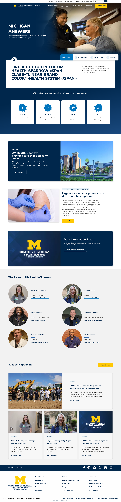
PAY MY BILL (113, 57)
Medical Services (53, 5)
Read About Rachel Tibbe (91, 298)
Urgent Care (92, 477)
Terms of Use (64, 500)
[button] (105, 1)
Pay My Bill (59, 1)
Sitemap (55, 500)
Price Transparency (67, 490)
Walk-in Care (93, 480)
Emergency (65, 487)
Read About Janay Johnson (38, 320)
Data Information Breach (79, 239)
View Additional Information (75, 250)
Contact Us (38, 490)
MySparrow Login (87, 1)
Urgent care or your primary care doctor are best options (83, 195)
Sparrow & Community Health (71, 480)
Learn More (68, 221)
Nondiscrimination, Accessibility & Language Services (91, 498)
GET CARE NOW (82, 57)
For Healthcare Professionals (97, 487)
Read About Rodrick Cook (91, 342)
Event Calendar (93, 490)
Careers (77, 1)
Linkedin (88, 467)
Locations (89, 5)
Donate (51, 1)
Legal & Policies (68, 498)
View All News (105, 365)
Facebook (84, 467)
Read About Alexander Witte (39, 342)
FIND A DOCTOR (98, 57)
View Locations (19, 172)
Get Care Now (101, 6)
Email (111, 468)
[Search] (98, 1)
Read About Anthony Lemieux (93, 320)
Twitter (100, 467)
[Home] (27, 6)
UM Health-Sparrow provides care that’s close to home (30, 156)
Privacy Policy (113, 498)
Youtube (94, 467)
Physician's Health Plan (96, 483)
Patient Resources (77, 5)
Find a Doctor (64, 6)
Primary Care (66, 483)
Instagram (105, 467)
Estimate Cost (68, 1)
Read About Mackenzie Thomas (40, 298)
